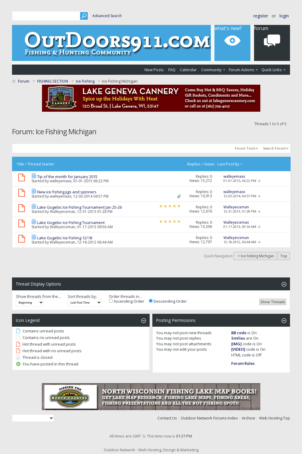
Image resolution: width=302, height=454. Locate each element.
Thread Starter (41, 164)
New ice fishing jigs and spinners (67, 192)
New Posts (154, 69)
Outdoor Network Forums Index (209, 418)
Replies (194, 164)
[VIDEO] (238, 349)
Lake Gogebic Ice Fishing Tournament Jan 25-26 (79, 207)
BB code (239, 332)
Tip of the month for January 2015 (67, 176)
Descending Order (168, 301)
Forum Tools (245, 148)
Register (260, 16)
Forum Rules (243, 363)
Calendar (188, 69)
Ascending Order (126, 301)
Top (283, 256)
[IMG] (236, 344)
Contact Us (167, 418)
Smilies (238, 338)
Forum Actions (241, 69)
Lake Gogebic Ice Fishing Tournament (71, 222)
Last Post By (230, 164)
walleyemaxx (60, 180)
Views (209, 164)
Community (211, 69)
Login (284, 16)
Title (20, 164)
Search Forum (274, 148)
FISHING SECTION (52, 81)
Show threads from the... (38, 296)
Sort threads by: (82, 296)
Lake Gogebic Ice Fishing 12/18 (64, 238)
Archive (248, 418)
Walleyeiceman (62, 211)
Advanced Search (107, 15)
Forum (23, 81)
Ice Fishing (85, 81)
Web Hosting (270, 418)
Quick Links (272, 69)
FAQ (171, 69)
